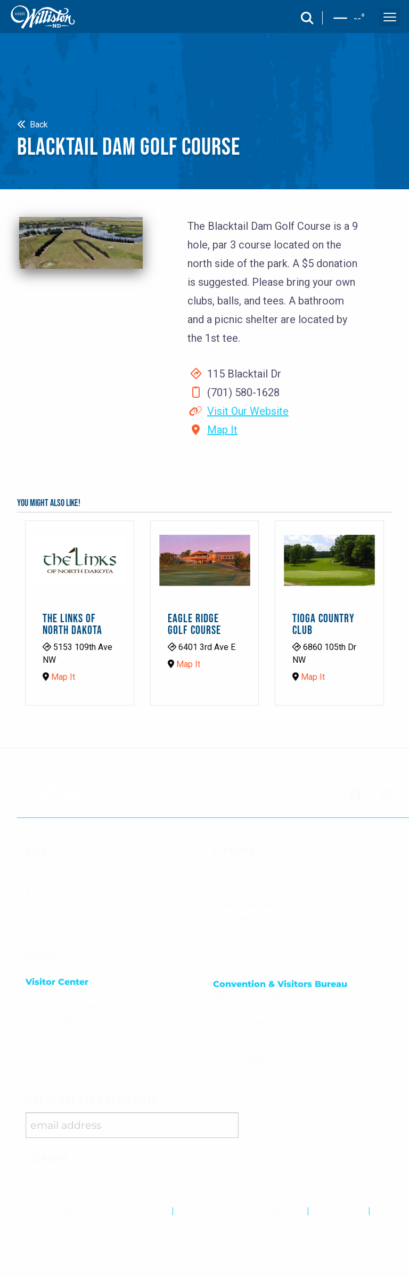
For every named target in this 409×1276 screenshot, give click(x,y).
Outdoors (46, 905)
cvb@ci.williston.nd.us (259, 1061)
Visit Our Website (248, 411)
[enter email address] (132, 1125)
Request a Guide (248, 919)
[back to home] (43, 17)
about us (44, 1224)
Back (32, 124)
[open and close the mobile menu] (389, 17)
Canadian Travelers (65, 919)
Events (40, 892)
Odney (164, 1237)
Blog (35, 932)
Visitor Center (242, 892)
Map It (222, 429)
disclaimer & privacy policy (240, 1211)
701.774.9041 (239, 1048)
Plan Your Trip (242, 878)
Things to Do (53, 878)
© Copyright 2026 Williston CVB (93, 1211)
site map (338, 1211)
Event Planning (246, 905)
